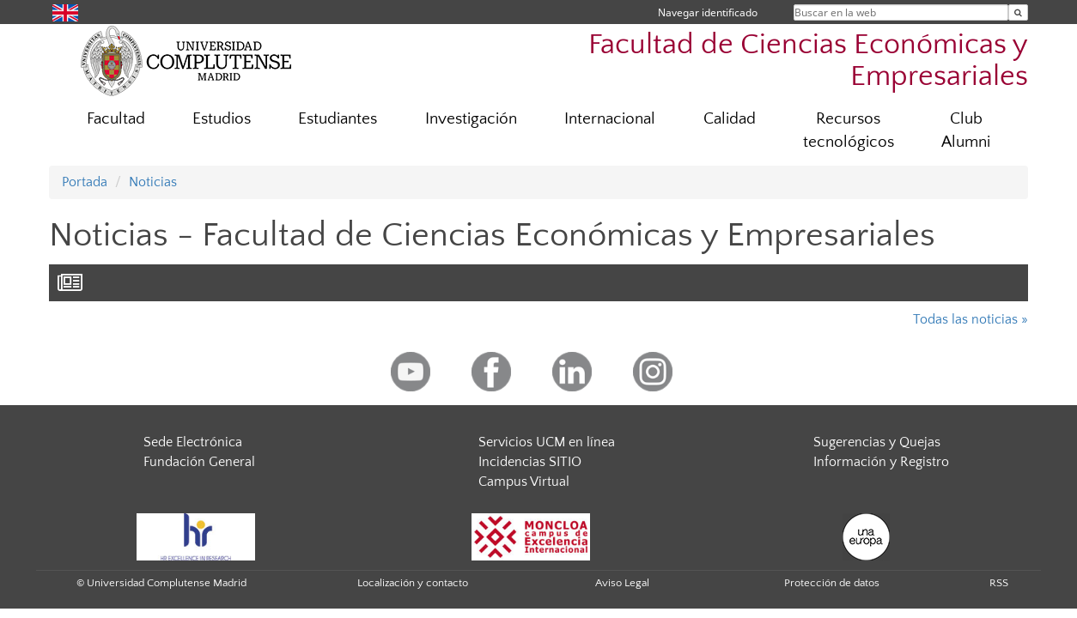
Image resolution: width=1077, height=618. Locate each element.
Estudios (221, 119)
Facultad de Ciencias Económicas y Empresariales (808, 61)
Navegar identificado (708, 12)
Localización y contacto (412, 583)
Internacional (609, 119)
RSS (998, 583)
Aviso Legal (622, 583)
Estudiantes (337, 119)
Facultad (116, 119)
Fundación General (199, 462)
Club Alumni (965, 130)
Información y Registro (881, 462)
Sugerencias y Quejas (876, 442)
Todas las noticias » (970, 319)
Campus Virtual (523, 481)
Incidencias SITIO (529, 462)
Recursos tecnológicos (848, 130)
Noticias (153, 182)
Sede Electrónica (192, 442)
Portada (84, 182)
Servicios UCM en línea (546, 442)
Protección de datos (831, 583)
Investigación (471, 119)
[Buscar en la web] (1018, 12)
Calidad (729, 119)
